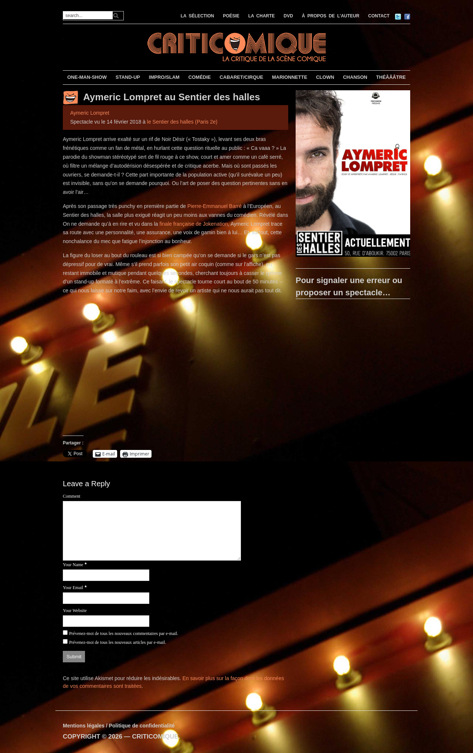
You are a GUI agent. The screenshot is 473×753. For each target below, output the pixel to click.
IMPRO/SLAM (164, 77)
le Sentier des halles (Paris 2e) (182, 122)
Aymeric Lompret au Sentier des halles (171, 96)
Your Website (75, 610)
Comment (71, 496)
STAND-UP (128, 77)
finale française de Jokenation (194, 224)
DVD (288, 16)
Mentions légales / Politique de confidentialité (119, 726)
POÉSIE (231, 16)
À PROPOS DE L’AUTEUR (331, 16)
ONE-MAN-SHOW (87, 77)
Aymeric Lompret (89, 113)
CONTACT (378, 16)
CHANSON (355, 77)
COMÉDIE (199, 77)
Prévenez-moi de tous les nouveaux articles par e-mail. (117, 642)
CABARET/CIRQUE (241, 77)
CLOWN (325, 77)
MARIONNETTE (289, 77)
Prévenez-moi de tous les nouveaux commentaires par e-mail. (123, 633)
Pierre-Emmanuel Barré (214, 206)
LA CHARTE (261, 16)
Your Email (73, 587)
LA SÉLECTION (197, 16)
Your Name (73, 564)
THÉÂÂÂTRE (391, 77)
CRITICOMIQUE (155, 736)
